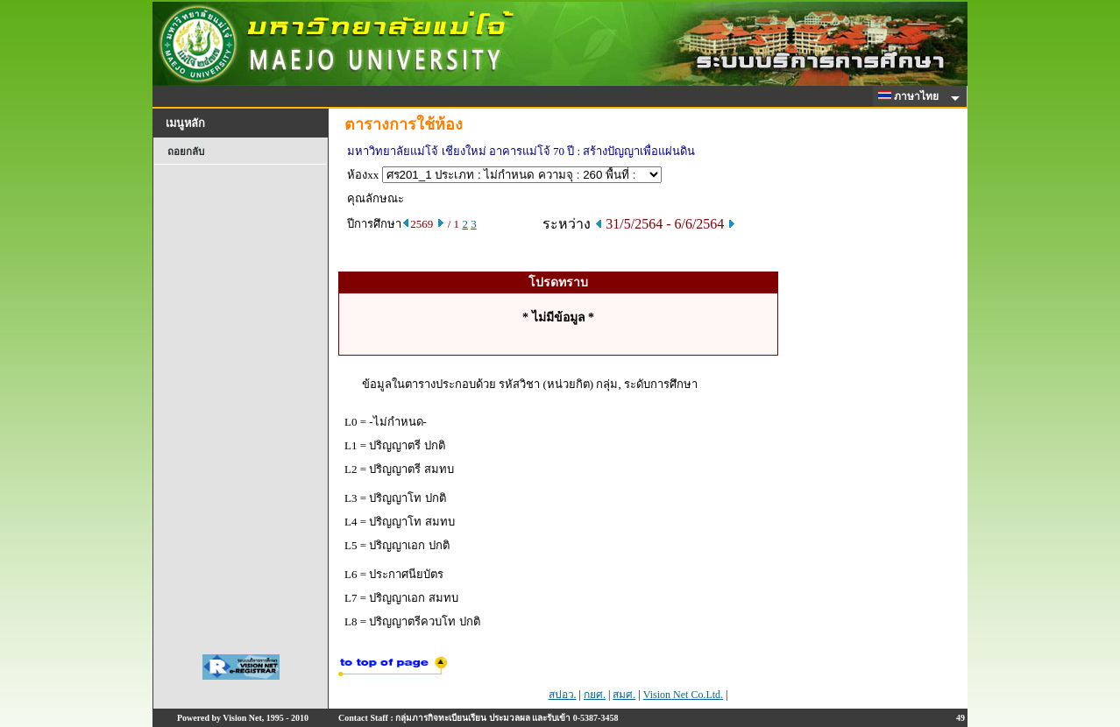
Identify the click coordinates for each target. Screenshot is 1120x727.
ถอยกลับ (185, 151)
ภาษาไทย (911, 96)
